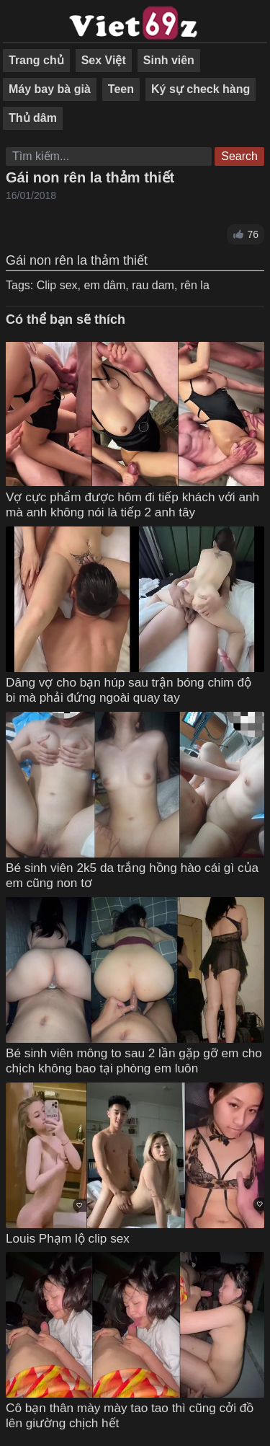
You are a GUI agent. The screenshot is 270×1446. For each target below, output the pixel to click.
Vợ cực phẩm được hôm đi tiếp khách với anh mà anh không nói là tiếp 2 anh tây (132, 505)
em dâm (104, 285)
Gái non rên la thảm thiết (90, 177)
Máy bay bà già (50, 89)
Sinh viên (168, 60)
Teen (121, 89)
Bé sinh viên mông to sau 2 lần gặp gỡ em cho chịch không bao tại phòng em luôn (134, 1061)
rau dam (153, 285)
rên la (195, 285)
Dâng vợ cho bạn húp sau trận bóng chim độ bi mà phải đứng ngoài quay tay (128, 690)
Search (239, 156)
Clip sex (57, 285)
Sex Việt (103, 60)
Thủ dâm (33, 118)
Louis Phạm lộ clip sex (68, 1238)
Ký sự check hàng (200, 89)
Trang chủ (36, 60)
